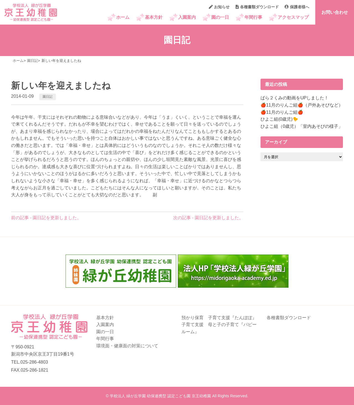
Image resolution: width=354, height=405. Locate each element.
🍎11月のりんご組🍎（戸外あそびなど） (302, 105)
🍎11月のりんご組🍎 (282, 112)
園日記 (48, 97)
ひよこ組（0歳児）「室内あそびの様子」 (302, 126)
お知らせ (219, 7)
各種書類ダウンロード (257, 7)
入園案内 (187, 17)
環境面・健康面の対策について (127, 345)
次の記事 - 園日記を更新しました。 (208, 217)
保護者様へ (297, 7)
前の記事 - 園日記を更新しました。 (46, 217)
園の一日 (220, 17)
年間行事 (253, 17)
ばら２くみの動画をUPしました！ (295, 98)
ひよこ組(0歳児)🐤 (279, 119)
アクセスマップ (293, 17)
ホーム (122, 17)
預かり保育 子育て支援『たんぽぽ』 (219, 317)
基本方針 (154, 17)
